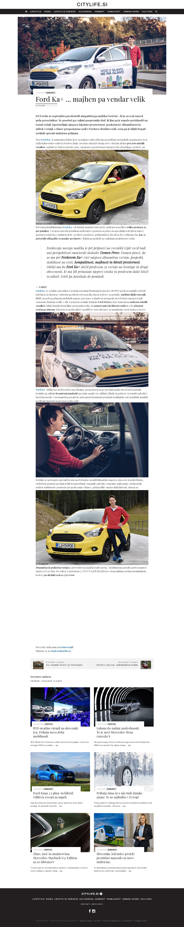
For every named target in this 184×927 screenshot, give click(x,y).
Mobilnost (114, 11)
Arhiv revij (97, 904)
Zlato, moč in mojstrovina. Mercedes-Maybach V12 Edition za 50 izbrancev (55, 858)
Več (57, 745)
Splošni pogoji (86, 921)
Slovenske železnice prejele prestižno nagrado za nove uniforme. (116, 858)
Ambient (99, 11)
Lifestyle (35, 11)
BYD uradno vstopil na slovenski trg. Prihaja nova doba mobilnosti (55, 732)
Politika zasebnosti (111, 921)
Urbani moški (131, 11)
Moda (47, 11)
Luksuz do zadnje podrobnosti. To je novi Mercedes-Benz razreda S (118, 732)
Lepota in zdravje (65, 11)
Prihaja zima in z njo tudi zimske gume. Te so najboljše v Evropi (119, 795)
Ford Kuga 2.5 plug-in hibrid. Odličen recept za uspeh (53, 795)
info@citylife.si (140, 921)
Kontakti (85, 904)
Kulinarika (85, 11)
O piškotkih (127, 921)
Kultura (147, 11)
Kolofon (97, 921)
